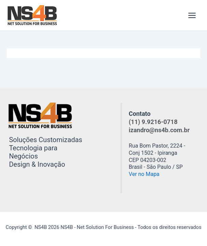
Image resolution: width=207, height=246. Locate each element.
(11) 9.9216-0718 (153, 121)
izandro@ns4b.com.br (159, 130)
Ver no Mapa (144, 174)
